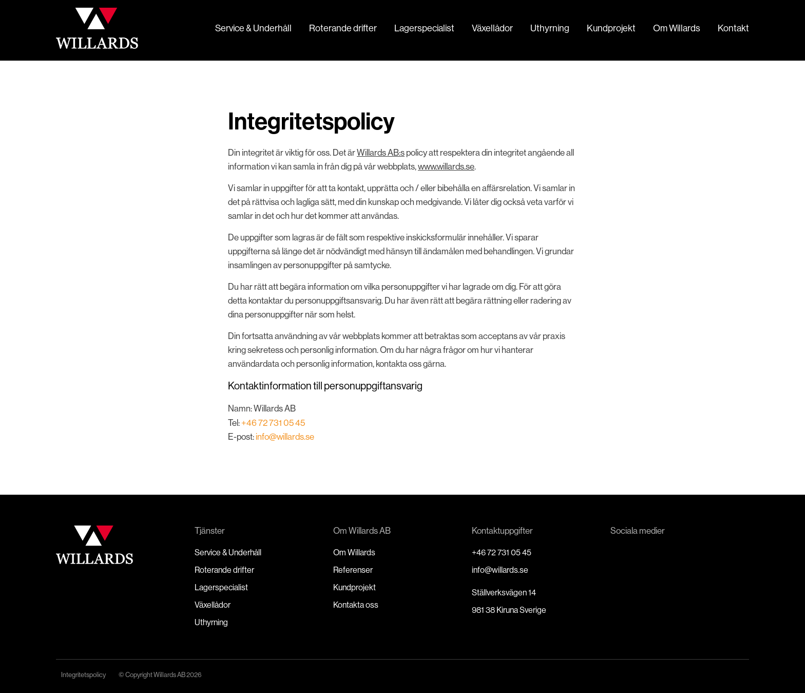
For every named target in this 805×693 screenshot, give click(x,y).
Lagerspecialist (424, 28)
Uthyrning (549, 28)
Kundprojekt (611, 28)
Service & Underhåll (253, 28)
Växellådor (492, 28)
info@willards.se (284, 436)
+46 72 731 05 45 (273, 422)
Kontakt (733, 28)
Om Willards (676, 28)
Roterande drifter (343, 28)
